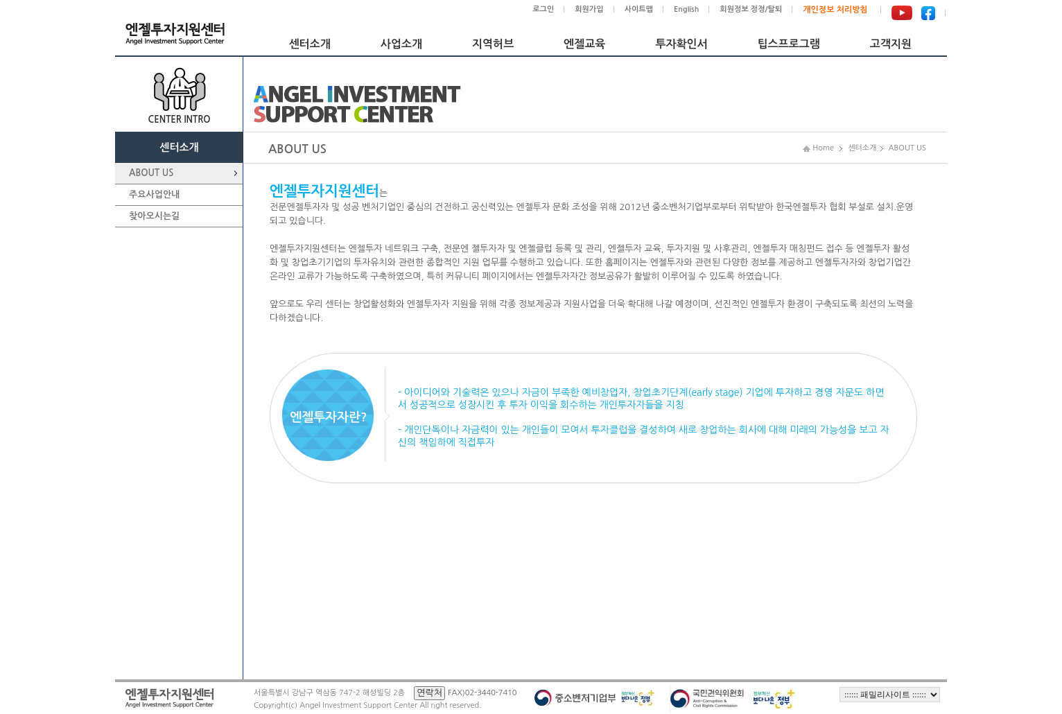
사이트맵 (639, 9)
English (686, 9)
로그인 (543, 9)
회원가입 (589, 9)
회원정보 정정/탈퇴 (751, 9)
